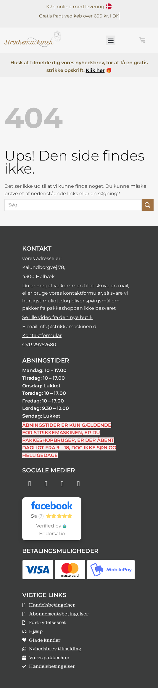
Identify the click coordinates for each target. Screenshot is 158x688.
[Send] (148, 205)
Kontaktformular (42, 335)
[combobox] (73, 205)
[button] (110, 40)
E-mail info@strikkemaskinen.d (59, 326)
